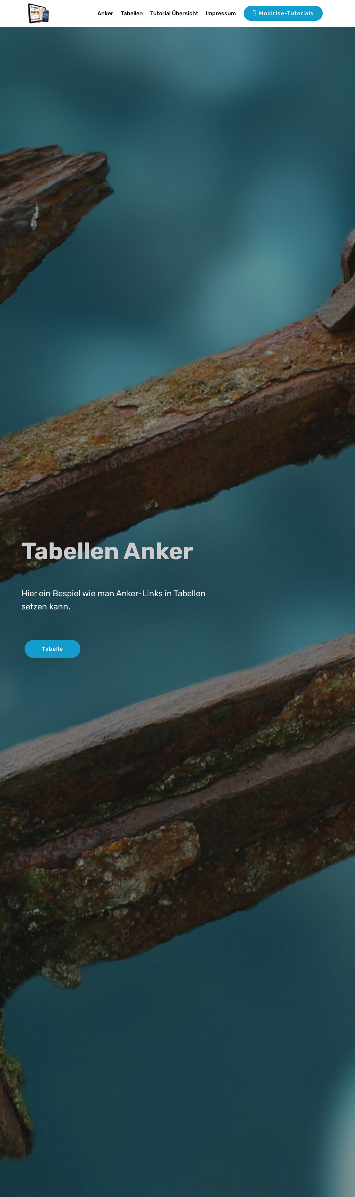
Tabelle (52, 648)
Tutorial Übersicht (174, 13)
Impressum (221, 13)
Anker (105, 13)
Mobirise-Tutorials (283, 13)
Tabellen (132, 13)
